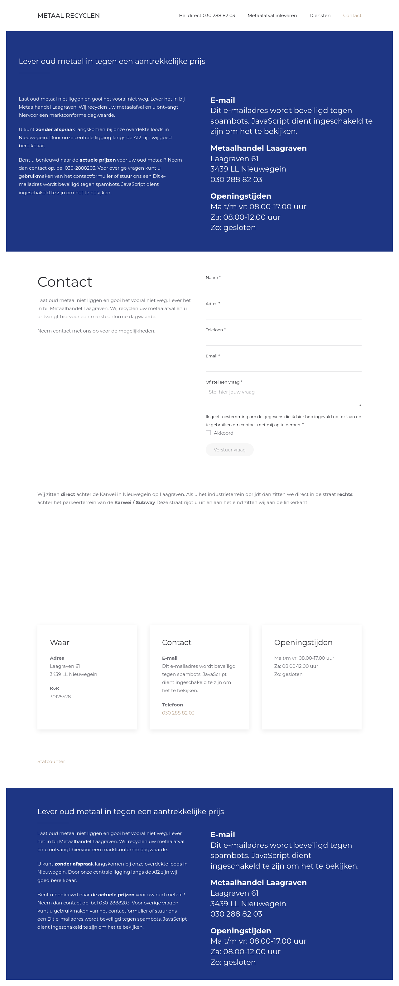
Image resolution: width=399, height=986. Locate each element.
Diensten (320, 15)
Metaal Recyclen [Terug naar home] (68, 15)
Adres (213, 303)
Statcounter (51, 761)
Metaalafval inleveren (272, 15)
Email (213, 355)
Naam (213, 277)
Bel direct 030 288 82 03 (207, 15)
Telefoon (216, 329)
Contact (352, 15)
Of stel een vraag (224, 382)
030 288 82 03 (236, 179)
